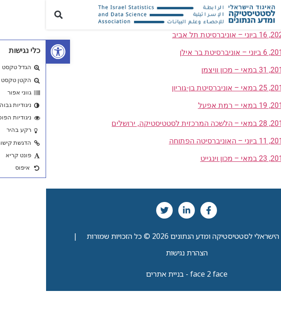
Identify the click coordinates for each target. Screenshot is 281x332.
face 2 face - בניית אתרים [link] (140, 274)
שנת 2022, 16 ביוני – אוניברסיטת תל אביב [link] (191, 34)
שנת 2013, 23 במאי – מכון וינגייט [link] (205, 158)
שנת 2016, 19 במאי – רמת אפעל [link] (204, 105)
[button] (268, 14)
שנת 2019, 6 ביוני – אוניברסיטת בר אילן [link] (195, 52)
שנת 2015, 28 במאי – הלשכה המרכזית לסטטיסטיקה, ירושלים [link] (160, 123)
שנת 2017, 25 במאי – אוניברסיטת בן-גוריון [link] (191, 87)
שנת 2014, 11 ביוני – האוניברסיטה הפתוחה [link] (189, 140)
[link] (12, 52)
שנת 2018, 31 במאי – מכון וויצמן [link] (205, 69)
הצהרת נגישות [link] (141, 253)
